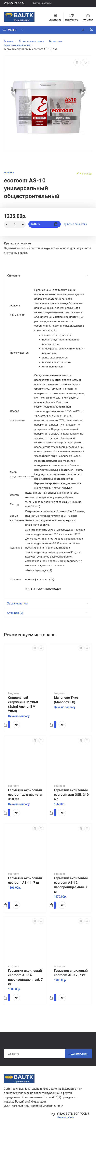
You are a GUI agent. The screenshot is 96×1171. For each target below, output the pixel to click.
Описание (47, 277)
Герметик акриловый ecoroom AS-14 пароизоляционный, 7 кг (25, 1012)
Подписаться (77, 1088)
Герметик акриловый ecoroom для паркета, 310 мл (25, 829)
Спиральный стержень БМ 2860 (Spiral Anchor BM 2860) (23, 739)
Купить (44, 226)
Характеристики (47, 638)
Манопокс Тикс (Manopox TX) (66, 734)
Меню (9, 31)
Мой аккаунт (88, 31)
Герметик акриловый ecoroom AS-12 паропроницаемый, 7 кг (71, 919)
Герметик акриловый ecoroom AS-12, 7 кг (71, 1007)
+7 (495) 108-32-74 (15, 3)
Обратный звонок (45, 3)
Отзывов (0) (47, 647)
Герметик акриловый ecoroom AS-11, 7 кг (25, 915)
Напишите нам (66, 1152)
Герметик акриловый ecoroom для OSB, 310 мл (71, 829)
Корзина (88, 18)
